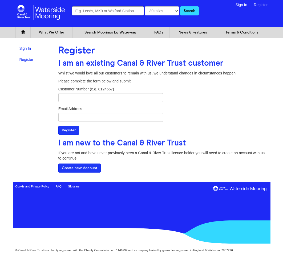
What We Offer (51, 32)
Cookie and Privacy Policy (32, 186)
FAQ (59, 186)
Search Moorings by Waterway (110, 32)
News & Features (193, 32)
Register (261, 5)
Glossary (73, 186)
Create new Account (79, 168)
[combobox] (108, 11)
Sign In (241, 5)
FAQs (158, 32)
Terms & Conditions (241, 32)
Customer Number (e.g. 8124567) (86, 89)
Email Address (70, 109)
